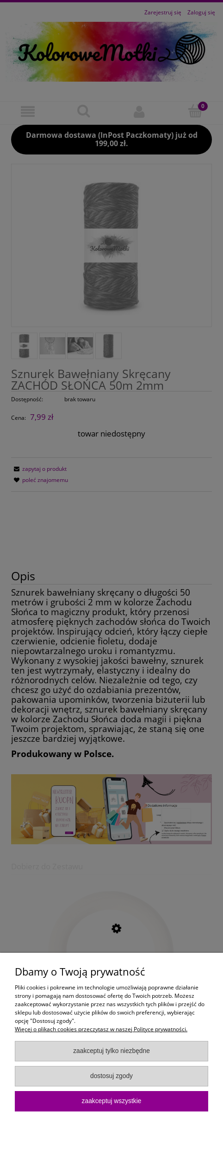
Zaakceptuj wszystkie (112, 1101)
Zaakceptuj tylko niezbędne (111, 1050)
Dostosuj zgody (111, 1076)
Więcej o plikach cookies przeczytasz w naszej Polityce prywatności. (101, 1029)
